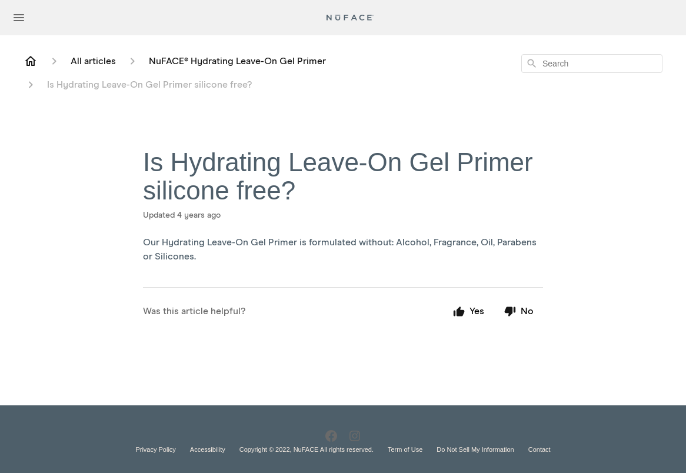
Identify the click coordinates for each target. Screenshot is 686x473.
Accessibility (207, 449)
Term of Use (405, 449)
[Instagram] (355, 436)
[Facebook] (331, 436)
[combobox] (591, 63)
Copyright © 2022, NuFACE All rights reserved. (306, 449)
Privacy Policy (155, 449)
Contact (539, 449)
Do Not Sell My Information (475, 449)
